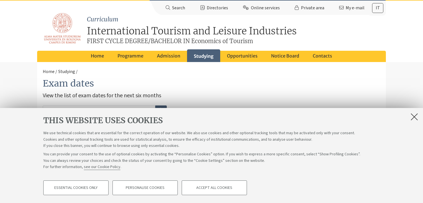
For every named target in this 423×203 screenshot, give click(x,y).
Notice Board (285, 56)
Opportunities (242, 56)
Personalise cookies (145, 188)
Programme (130, 56)
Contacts (322, 56)
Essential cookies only (76, 188)
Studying (203, 56)
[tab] (377, 8)
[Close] (414, 116)
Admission (168, 56)
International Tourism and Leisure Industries (236, 30)
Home (97, 56)
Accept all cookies (214, 188)
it (378, 8)
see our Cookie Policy (102, 167)
